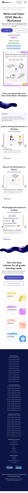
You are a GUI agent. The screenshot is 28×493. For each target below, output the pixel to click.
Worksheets (10, 7)
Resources (3, 7)
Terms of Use (5, 474)
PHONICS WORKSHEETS (13, 48)
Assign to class (21, 30)
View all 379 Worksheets (14, 131)
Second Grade (21, 7)
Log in (19, 2)
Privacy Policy (14, 474)
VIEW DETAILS (6, 158)
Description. (14, 113)
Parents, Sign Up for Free (14, 277)
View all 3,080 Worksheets (14, 171)
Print (7, 30)
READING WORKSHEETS (14, 46)
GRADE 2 (13, 37)
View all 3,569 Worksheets (14, 212)
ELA (15, 7)
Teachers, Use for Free (14, 283)
